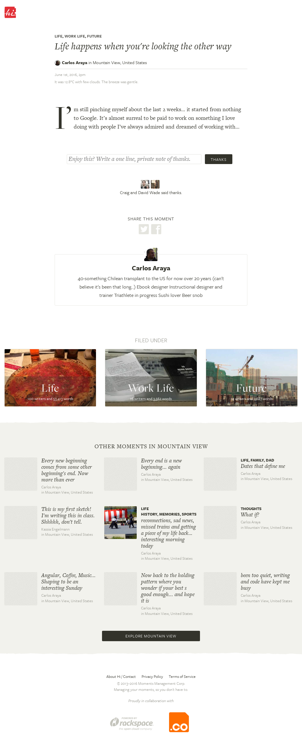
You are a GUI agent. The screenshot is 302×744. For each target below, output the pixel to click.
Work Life (74, 36)
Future (94, 36)
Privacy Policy (152, 676)
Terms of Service (182, 676)
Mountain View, (120, 62)
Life (58, 36)
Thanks (219, 159)
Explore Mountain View (151, 636)
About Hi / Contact (121, 676)
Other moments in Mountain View (151, 446)
